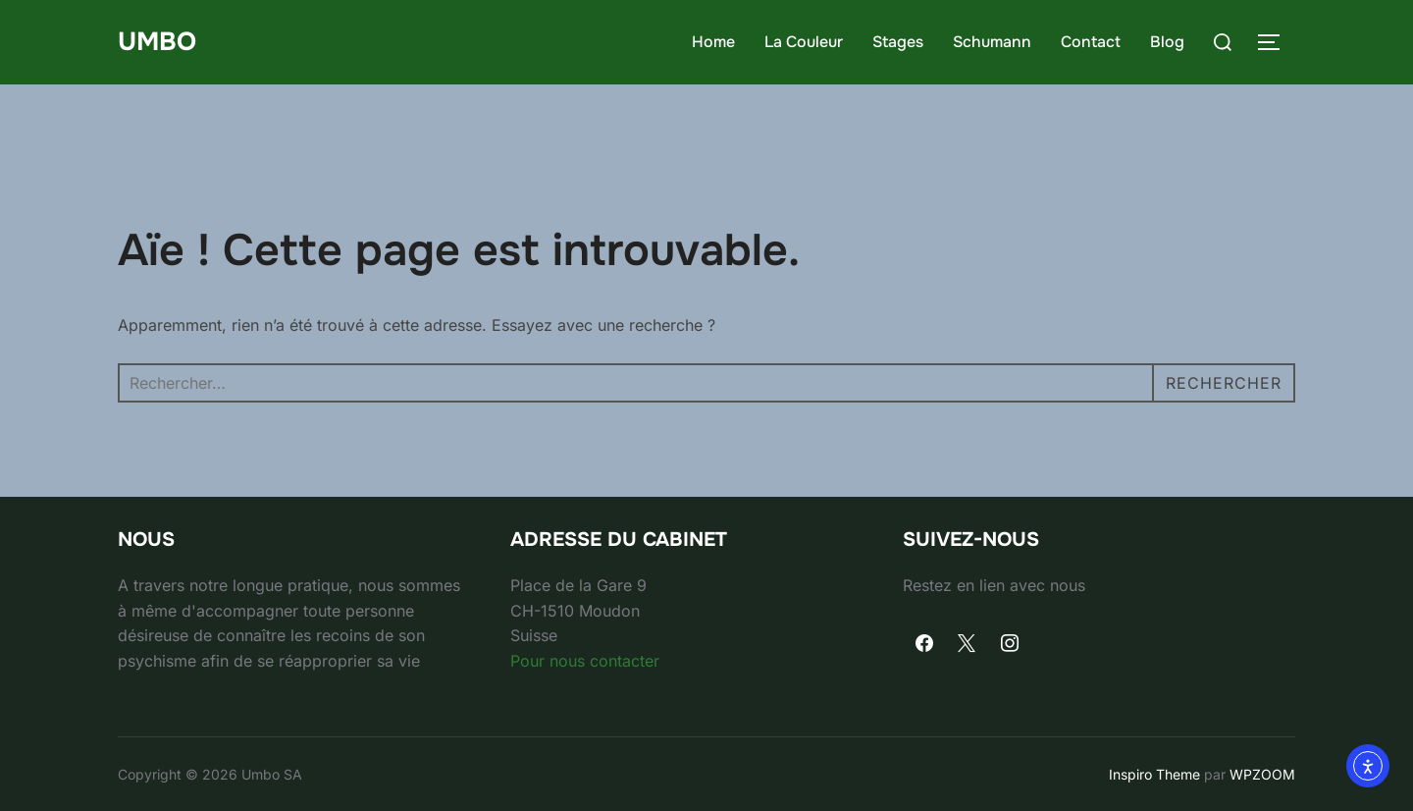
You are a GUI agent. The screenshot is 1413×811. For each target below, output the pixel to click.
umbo (157, 42)
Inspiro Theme (1154, 774)
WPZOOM (1262, 774)
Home (713, 41)
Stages (897, 41)
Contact (1091, 41)
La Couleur (803, 41)
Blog (1167, 41)
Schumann (992, 41)
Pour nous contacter (584, 661)
